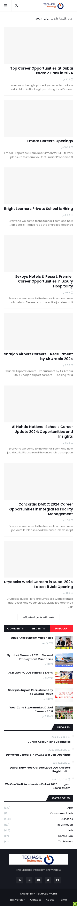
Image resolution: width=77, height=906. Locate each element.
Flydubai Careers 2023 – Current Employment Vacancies (30, 657)
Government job (38, 813)
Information (38, 825)
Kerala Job (38, 836)
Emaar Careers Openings (50, 141)
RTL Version (17, 900)
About (50, 900)
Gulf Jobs (38, 819)
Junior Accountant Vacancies (31, 638)
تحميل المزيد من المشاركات (38, 617)
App (38, 808)
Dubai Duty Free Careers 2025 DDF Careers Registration (40, 769)
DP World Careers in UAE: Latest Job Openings (38, 755)
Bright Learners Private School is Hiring (38, 208)
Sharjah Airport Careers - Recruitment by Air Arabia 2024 (38, 356)
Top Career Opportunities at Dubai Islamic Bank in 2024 (41, 71)
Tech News (38, 842)
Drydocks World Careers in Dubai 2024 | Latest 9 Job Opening (38, 584)
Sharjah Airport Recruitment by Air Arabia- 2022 (30, 692)
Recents (38, 628)
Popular (61, 628)
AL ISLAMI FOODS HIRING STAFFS (30, 673)
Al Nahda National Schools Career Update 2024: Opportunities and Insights (42, 431)
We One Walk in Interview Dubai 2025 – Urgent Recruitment (37, 786)
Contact (35, 900)
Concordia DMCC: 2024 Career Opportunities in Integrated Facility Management (41, 509)
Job (38, 830)
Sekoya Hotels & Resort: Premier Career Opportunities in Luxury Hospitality (44, 281)
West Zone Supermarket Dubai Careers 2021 (31, 709)
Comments (15, 628)
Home (63, 900)
